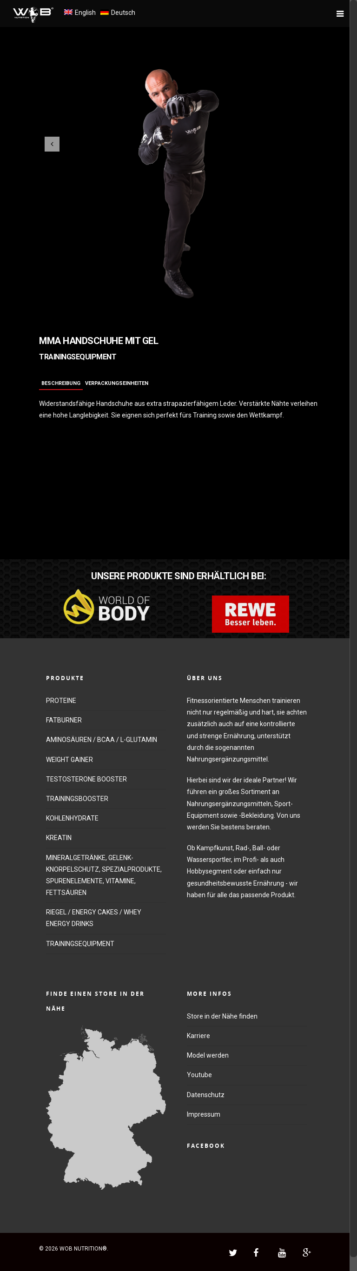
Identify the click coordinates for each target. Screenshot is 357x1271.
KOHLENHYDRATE (72, 818)
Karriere (198, 1035)
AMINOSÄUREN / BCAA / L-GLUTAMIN (101, 739)
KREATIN (59, 837)
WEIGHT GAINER (69, 759)
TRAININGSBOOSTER (77, 798)
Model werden (208, 1055)
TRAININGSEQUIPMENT (80, 943)
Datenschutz (206, 1095)
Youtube (199, 1075)
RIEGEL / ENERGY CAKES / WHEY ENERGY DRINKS (93, 917)
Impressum (203, 1114)
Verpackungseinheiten (116, 383)
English (85, 12)
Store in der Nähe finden (222, 1016)
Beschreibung (60, 383)
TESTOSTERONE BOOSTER (86, 779)
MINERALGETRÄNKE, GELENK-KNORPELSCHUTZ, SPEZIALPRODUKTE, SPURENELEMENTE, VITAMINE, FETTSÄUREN (104, 875)
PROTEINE (61, 700)
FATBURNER (64, 720)
